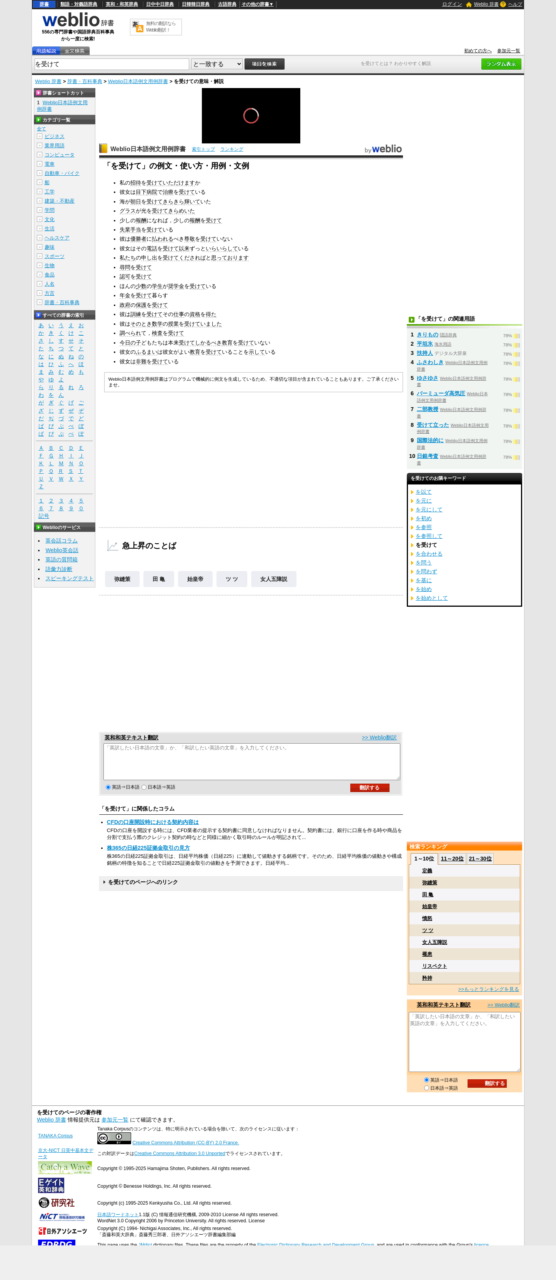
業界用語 (55, 145)
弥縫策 (122, 579)
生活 (50, 228)
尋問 (125, 267)
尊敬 (189, 239)
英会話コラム (61, 541)
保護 (141, 305)
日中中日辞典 (160, 4)
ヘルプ (515, 4)
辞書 (44, 4)
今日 (125, 343)
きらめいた (181, 211)
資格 (195, 314)
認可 (125, 276)
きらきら (173, 201)
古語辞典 (227, 4)
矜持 (427, 978)
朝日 (135, 201)
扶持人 (425, 353)
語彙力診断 (58, 569)
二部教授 (427, 409)
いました (211, 324)
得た (211, 314)
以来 (184, 248)
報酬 (141, 220)
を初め (424, 518)
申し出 (149, 258)
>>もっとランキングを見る (488, 989)
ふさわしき (430, 362)
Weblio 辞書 (486, 4)
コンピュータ (60, 155)
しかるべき (208, 343)
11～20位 (452, 859)
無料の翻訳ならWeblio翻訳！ (161, 27)
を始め (424, 589)
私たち (128, 258)
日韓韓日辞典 (196, 4)
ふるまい (146, 352)
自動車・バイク (62, 173)
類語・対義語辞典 (78, 4)
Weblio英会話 (61, 550)
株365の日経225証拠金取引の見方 (148, 855)
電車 (50, 164)
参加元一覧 (508, 50)
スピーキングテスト (69, 578)
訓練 (135, 314)
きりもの (427, 334)
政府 (125, 305)
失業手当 (130, 229)
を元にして (429, 509)
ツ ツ (232, 579)
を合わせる (429, 554)
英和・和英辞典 (122, 4)
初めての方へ (478, 50)
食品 (50, 275)
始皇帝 (195, 579)
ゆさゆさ (427, 378)
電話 (151, 248)
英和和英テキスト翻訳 (131, 737)
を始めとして (432, 598)
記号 (43, 516)
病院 (151, 192)
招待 (135, 183)
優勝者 (138, 239)
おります (238, 258)
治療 (168, 192)
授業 (173, 324)
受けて (154, 183)
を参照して (429, 536)
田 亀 (159, 579)
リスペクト (434, 966)
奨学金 (176, 286)
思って (219, 258)
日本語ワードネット (118, 1214)
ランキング (231, 149)
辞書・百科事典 (84, 81)
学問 (50, 210)
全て (41, 129)
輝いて (192, 201)
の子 (135, 343)
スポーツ (55, 256)
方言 (50, 293)
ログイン (452, 4)
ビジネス (55, 136)
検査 (157, 333)
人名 (50, 284)
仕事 (178, 314)
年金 (125, 295)
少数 (141, 286)
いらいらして (222, 248)
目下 (141, 192)
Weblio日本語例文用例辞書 (138, 81)
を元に (424, 501)
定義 (427, 871)
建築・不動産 (60, 201)
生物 (50, 265)
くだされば (192, 258)
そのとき (141, 324)
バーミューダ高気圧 (441, 393)
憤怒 (427, 918)
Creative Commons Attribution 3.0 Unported (179, 1153)
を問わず (426, 571)
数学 (157, 324)
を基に (424, 580)
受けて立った (433, 425)
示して (257, 352)
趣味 (50, 247)
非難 (141, 361)
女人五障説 (273, 579)
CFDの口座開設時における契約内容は (153, 829)
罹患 (427, 954)
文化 (50, 219)
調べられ (130, 333)
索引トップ (203, 149)
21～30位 (480, 859)
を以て (424, 492)
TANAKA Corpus (55, 1136)
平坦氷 (425, 344)
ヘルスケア (57, 238)
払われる (162, 239)
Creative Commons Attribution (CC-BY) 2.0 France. (185, 1142)
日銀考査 (427, 456)
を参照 (424, 527)
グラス (128, 211)
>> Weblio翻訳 (379, 737)
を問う (424, 562)
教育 (227, 343)
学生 (157, 286)
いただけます (179, 183)
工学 (50, 192)
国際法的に (430, 440)
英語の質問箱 (61, 559)
